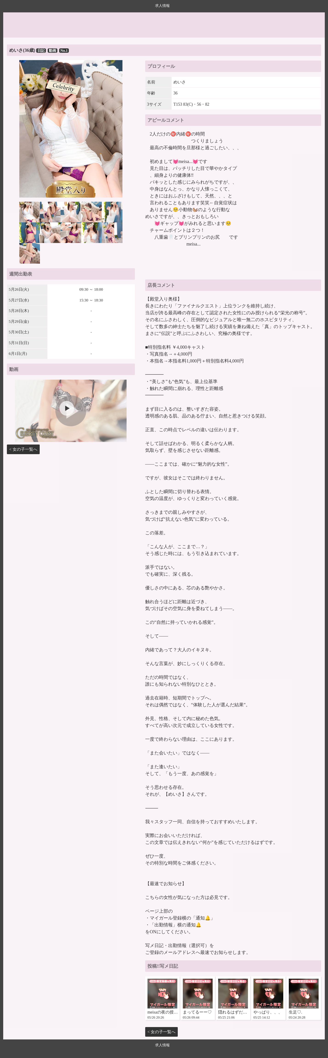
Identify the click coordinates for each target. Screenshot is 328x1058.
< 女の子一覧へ (23, 449)
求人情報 (162, 6)
